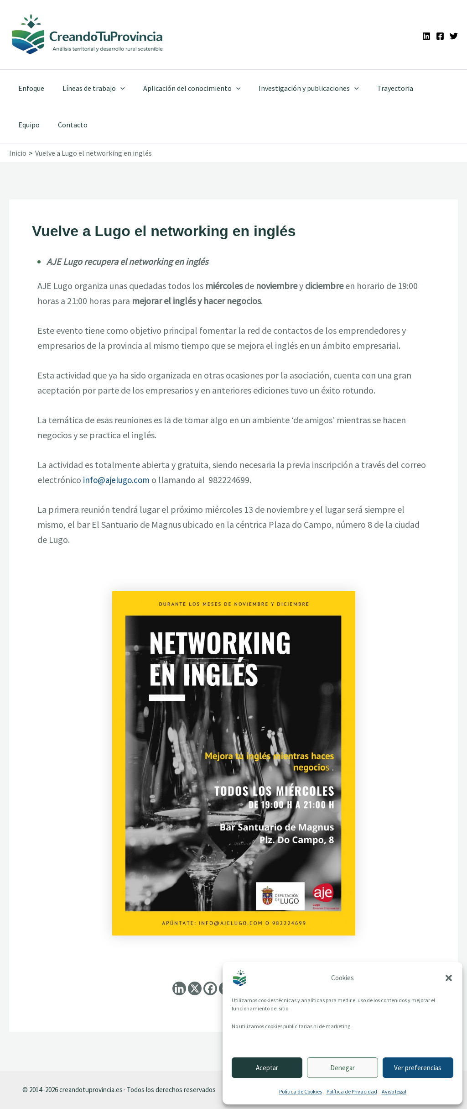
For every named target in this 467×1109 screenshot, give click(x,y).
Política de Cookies (300, 1091)
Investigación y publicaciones (296, 88)
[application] (114, 88)
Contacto (31, 124)
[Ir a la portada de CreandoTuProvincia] (87, 34)
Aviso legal (394, 1091)
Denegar (342, 1067)
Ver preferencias (417, 1067)
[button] (448, 978)
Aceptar (267, 1067)
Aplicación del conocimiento (183, 88)
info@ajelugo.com (118, 479)
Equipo (422, 88)
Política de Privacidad (352, 1091)
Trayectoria (379, 88)
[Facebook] (440, 36)
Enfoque (29, 88)
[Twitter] (454, 36)
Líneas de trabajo (88, 88)
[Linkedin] (426, 36)
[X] (195, 988)
